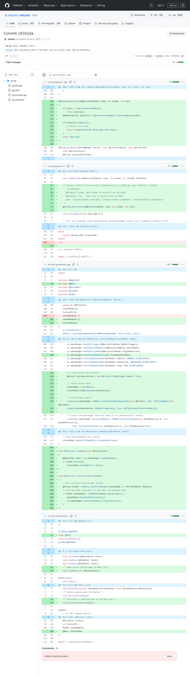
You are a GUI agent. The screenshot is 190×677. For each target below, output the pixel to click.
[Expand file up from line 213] (54, 228)
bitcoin (13, 15)
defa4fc (148, 56)
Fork (156, 15)
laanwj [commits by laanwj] (11, 39)
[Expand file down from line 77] (54, 225)
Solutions (34, 5)
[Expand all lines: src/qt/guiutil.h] (78, 166)
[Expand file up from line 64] (54, 171)
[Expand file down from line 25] (54, 549)
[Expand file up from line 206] (54, 301)
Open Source (69, 5)
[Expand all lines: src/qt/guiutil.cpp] (80, 82)
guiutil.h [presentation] (16, 90)
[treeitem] (22, 90)
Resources (51, 5)
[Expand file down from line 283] (54, 158)
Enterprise (87, 5)
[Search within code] (74, 75)
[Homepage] (7, 5)
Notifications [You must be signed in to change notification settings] (138, 15)
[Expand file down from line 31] (54, 298)
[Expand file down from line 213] (54, 337)
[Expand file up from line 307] (54, 341)
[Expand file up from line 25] (54, 269)
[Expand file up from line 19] (54, 521)
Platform (19, 5)
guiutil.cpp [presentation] (17, 85)
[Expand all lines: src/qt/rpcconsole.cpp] (83, 264)
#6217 (32, 46)
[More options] (182, 82)
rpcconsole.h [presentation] (18, 99)
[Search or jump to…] (151, 5)
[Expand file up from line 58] (54, 553)
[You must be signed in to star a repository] (176, 15)
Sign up (173, 5)
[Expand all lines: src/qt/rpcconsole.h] (81, 516)
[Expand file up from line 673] (54, 433)
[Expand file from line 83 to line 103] (54, 617)
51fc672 (159, 56)
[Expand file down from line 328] (54, 430)
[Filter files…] (21, 75)
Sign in (160, 5)
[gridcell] (117, 87)
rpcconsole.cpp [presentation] (19, 95)
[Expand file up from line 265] (54, 87)
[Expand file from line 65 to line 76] (54, 585)
